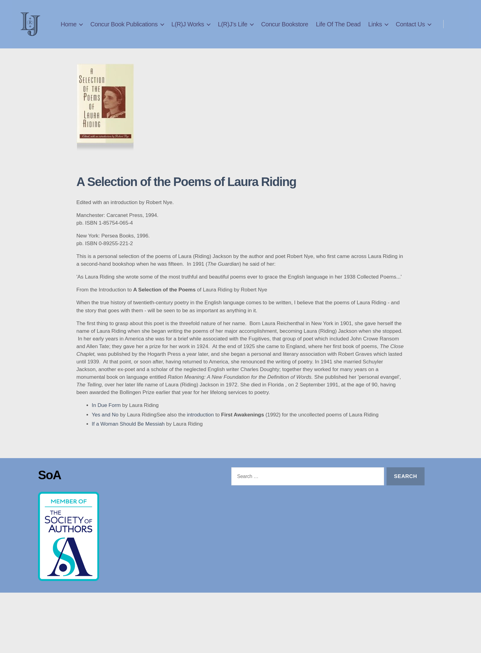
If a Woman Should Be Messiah (128, 442)
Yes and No (105, 433)
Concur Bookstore (327, 28)
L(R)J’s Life (275, 28)
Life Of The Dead (381, 28)
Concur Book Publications (166, 28)
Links (418, 28)
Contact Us (410, 38)
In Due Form (106, 424)
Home (112, 28)
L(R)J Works (230, 28)
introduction (200, 433)
